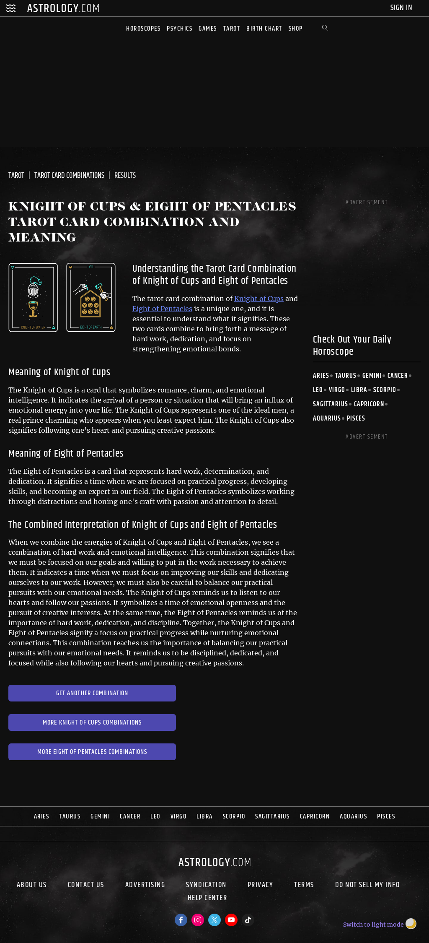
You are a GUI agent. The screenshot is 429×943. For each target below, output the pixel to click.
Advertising (145, 885)
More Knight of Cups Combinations (92, 722)
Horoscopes (143, 28)
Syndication (206, 885)
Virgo (337, 390)
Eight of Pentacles (162, 308)
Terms (304, 885)
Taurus (346, 376)
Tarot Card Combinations (69, 176)
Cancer (398, 376)
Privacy (261, 885)
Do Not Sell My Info (367, 885)
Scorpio (384, 390)
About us (32, 885)
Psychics (179, 28)
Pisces (356, 418)
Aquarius (327, 418)
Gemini (372, 376)
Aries (321, 376)
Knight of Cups (259, 298)
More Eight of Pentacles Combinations (92, 752)
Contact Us (86, 885)
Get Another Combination (92, 693)
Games (208, 28)
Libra (359, 390)
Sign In (402, 8)
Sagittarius (330, 404)
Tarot (231, 28)
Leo (318, 390)
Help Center (207, 899)
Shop (296, 28)
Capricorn (369, 404)
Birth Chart (264, 28)
